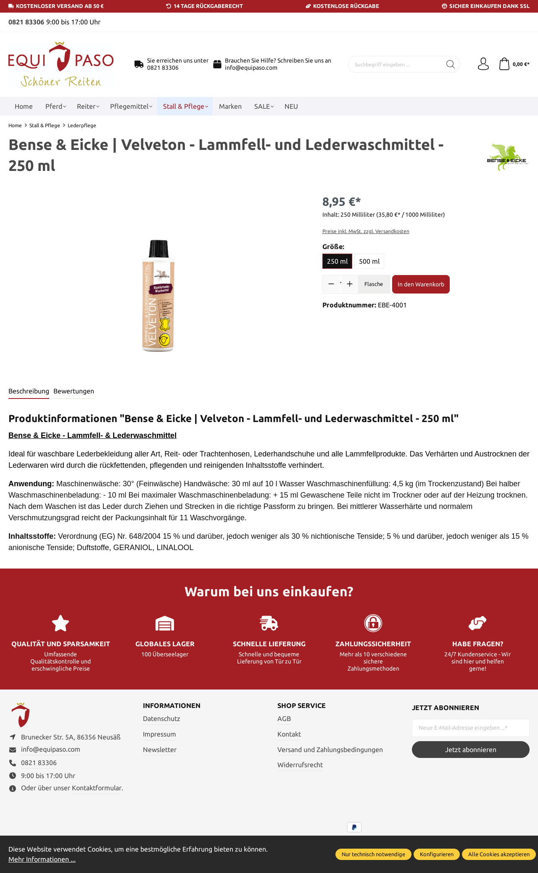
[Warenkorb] (514, 64)
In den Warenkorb (421, 284)
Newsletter (160, 749)
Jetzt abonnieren (470, 749)
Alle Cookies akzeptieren (499, 854)
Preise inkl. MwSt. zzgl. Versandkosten (365, 230)
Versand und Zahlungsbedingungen (330, 749)
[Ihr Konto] (483, 64)
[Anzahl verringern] (331, 283)
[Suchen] (450, 63)
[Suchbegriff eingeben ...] (395, 63)
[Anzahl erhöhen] (349, 283)
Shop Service (301, 705)
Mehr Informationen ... (42, 859)
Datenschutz (161, 718)
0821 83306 (26, 22)
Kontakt (289, 733)
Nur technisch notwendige (373, 854)
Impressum (159, 733)
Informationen (171, 705)
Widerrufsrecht (300, 764)
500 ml (369, 261)
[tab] (28, 390)
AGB (284, 718)
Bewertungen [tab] (73, 390)
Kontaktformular (96, 788)
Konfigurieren (437, 854)
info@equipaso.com (251, 67)
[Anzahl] (340, 283)
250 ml (337, 261)
